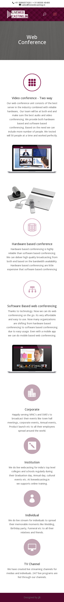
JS (39, 597)
